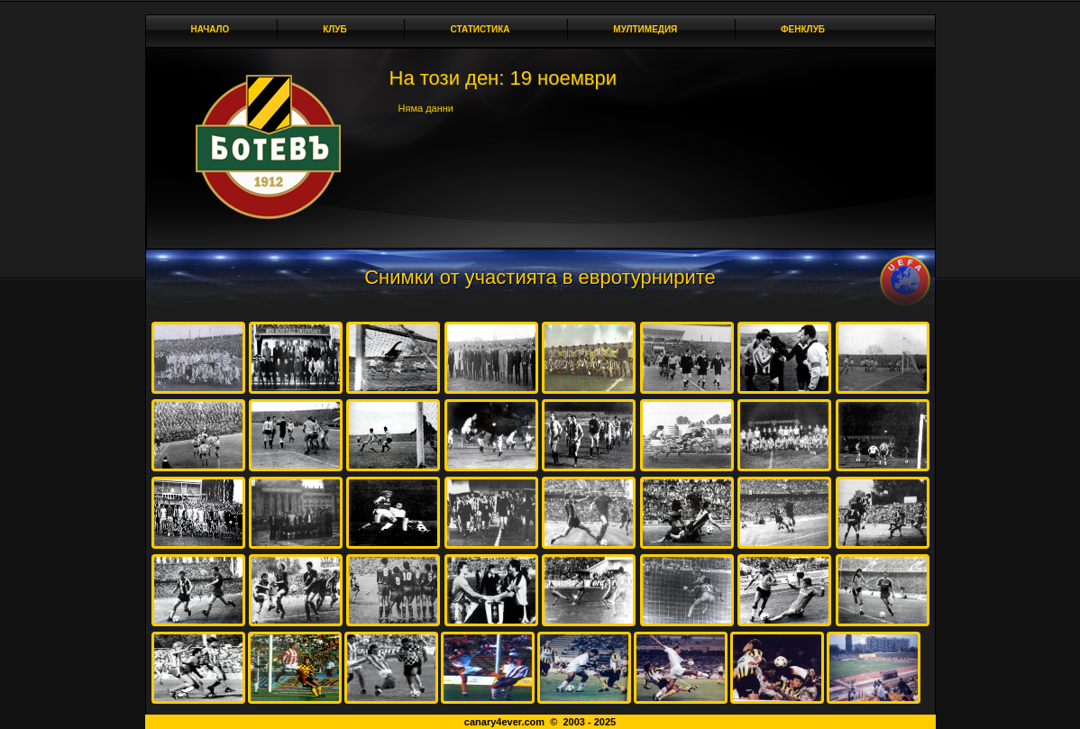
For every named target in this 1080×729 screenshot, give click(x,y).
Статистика (484, 29)
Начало (210, 29)
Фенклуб (808, 29)
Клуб (340, 29)
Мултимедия (650, 29)
